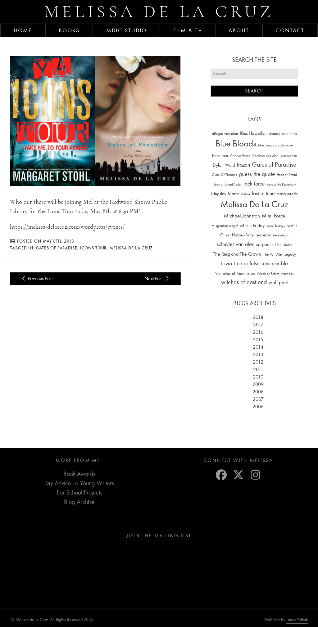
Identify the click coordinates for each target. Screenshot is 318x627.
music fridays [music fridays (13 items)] (275, 226)
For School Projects (79, 492)
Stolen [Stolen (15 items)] (287, 245)
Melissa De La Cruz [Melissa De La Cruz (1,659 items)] (254, 204)
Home (23, 30)
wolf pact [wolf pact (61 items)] (278, 282)
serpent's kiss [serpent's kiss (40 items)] (268, 244)
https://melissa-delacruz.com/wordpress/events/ (67, 227)
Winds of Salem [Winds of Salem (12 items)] (268, 274)
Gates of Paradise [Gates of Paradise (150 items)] (274, 164)
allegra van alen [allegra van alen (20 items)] (225, 133)
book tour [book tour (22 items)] (220, 155)
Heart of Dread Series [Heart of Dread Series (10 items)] (227, 184)
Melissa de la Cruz (159, 11)
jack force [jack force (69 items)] (254, 184)
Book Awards (79, 473)
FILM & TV (187, 30)
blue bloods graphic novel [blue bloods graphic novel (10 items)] (275, 145)
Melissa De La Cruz (131, 247)
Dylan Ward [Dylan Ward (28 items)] (224, 165)
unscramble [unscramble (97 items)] (274, 263)
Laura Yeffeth (297, 620)
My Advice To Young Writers (79, 483)
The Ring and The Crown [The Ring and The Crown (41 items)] (237, 254)
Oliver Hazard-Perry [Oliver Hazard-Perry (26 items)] (237, 235)
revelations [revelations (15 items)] (280, 235)
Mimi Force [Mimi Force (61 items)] (273, 216)
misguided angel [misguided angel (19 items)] (225, 225)
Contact (289, 30)
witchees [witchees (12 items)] (287, 274)
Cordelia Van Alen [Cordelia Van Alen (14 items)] (265, 156)
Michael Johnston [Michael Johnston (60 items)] (242, 216)
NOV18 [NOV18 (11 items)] (292, 226)
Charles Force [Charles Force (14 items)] (240, 156)
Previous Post (36, 278)
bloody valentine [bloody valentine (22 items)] (283, 133)
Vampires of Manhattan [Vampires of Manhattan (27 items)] (235, 273)
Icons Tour (93, 247)
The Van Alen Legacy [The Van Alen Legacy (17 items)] (279, 254)
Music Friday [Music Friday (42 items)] (252, 225)
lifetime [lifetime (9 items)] (245, 194)
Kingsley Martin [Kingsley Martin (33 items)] (225, 193)
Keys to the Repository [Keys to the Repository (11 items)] (281, 184)
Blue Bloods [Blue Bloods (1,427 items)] (236, 143)
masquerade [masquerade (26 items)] (287, 193)
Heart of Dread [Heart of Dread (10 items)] (287, 175)
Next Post (157, 278)
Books (69, 30)
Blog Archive (79, 501)
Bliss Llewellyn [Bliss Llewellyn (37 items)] (253, 133)
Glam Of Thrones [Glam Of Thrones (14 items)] (224, 174)
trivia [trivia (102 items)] (226, 263)
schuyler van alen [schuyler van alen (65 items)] (235, 244)
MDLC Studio (126, 30)
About (239, 30)
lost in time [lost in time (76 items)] (263, 193)
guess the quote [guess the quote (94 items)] (257, 174)
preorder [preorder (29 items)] (263, 235)
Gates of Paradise (56, 247)
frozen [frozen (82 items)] (243, 165)
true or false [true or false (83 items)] (247, 263)
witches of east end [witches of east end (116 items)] (244, 282)
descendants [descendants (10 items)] (288, 156)
